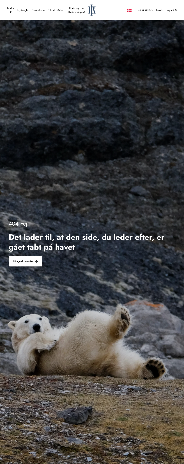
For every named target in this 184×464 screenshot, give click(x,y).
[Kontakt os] (159, 10)
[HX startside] (92, 10)
